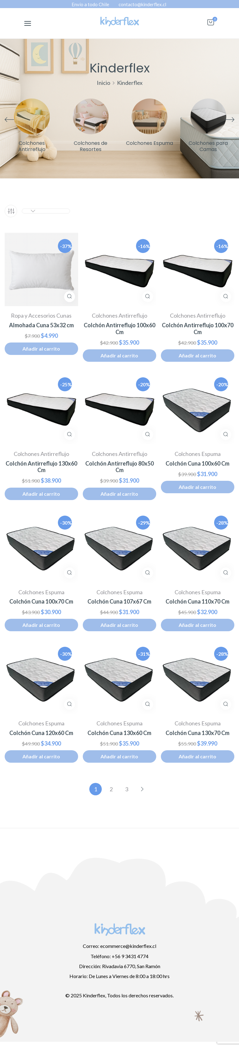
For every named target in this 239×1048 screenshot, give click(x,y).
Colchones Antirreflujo (31, 146)
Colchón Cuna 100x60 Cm (197, 463)
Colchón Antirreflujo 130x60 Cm (41, 467)
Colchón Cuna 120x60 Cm (41, 733)
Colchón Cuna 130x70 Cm (197, 733)
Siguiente (142, 789)
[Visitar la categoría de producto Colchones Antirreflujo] (32, 116)
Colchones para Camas (208, 146)
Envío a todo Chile (90, 4)
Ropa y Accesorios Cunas (41, 315)
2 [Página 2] (111, 789)
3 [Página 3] (126, 789)
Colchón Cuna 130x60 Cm (119, 733)
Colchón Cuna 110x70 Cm (197, 601)
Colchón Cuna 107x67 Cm (119, 601)
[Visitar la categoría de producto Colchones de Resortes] (91, 116)
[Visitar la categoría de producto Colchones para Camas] (208, 116)
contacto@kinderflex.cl (142, 4)
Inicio (103, 82)
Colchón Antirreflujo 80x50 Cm (119, 467)
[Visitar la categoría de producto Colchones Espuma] (149, 116)
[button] (210, 25)
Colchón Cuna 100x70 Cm (41, 601)
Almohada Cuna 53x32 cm (41, 325)
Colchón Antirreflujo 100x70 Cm (197, 328)
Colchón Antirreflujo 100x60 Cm (119, 328)
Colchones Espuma (149, 143)
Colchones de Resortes (90, 146)
